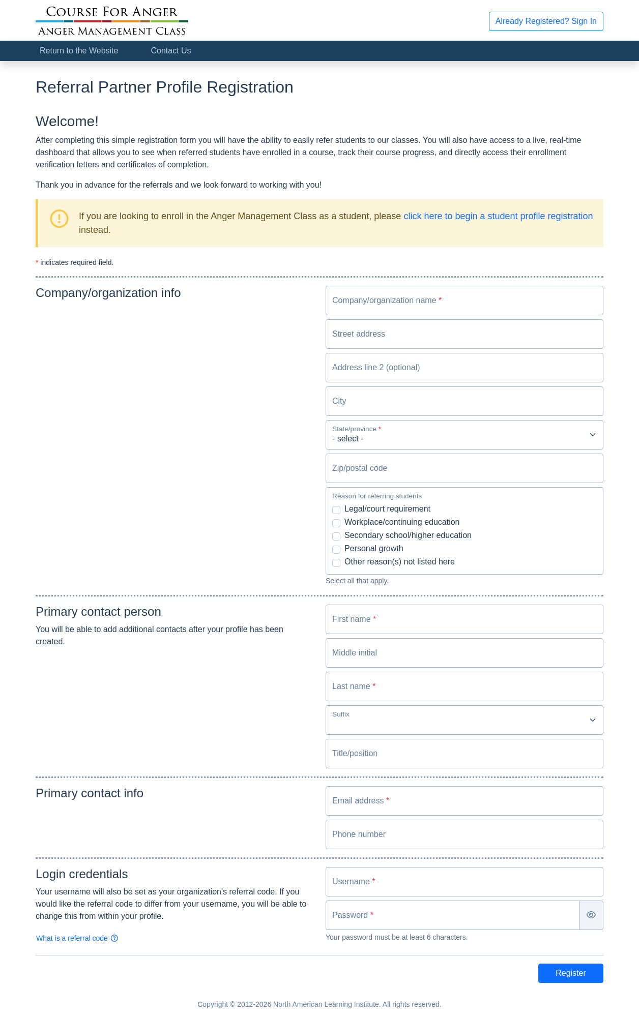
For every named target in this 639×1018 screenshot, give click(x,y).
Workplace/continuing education (402, 522)
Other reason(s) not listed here (399, 561)
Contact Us (171, 50)
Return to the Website (79, 50)
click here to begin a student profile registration (498, 216)
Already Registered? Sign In (546, 21)
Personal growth (373, 548)
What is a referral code (77, 938)
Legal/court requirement (387, 508)
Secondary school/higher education (408, 535)
